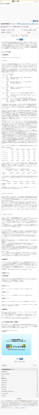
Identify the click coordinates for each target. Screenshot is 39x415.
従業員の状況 (4, 382)
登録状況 (4, 32)
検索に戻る (5, 365)
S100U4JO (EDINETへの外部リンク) (29, 23)
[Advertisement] (19, 12)
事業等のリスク (4, 384)
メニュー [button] (1, 1)
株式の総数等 (4, 389)
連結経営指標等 (4, 371)
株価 (29, 32)
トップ (35, 365)
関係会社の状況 (24, 35)
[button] (36, 1)
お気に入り (9, 32)
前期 (18, 39)
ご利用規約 (16, 407)
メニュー (18, 35)
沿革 (13, 35)
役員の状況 (4, 395)
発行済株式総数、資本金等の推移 (7, 391)
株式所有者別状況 (5, 393)
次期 (20, 39)
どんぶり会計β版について (23, 407)
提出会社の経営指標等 (5, 373)
